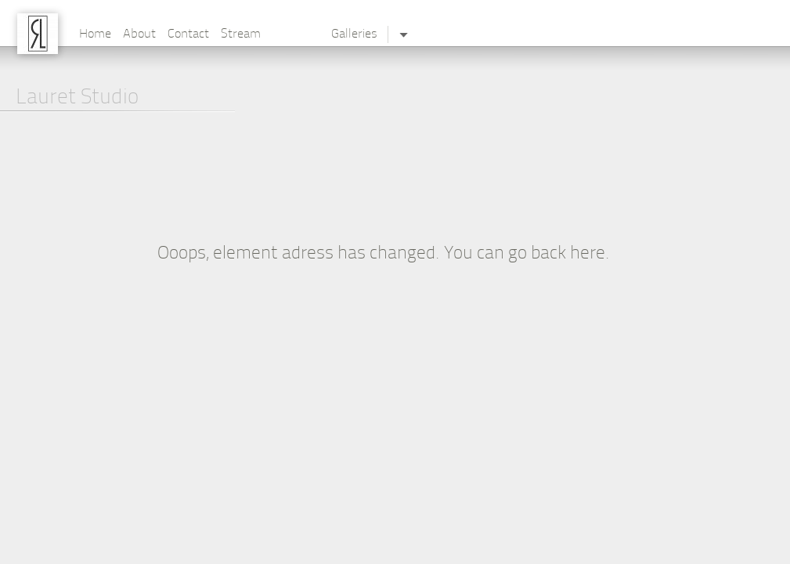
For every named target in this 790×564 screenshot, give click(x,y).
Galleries (354, 34)
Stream (241, 34)
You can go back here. (527, 254)
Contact (188, 34)
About (139, 34)
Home (95, 34)
